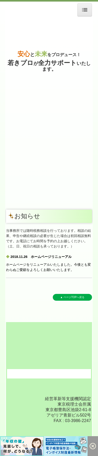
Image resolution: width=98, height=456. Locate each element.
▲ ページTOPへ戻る (72, 297)
